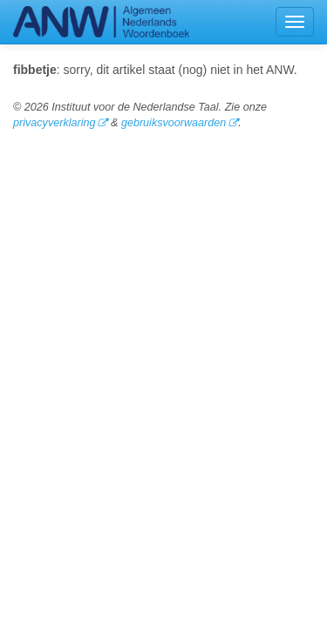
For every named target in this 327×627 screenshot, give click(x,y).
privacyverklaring (54, 123)
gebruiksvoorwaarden (173, 123)
